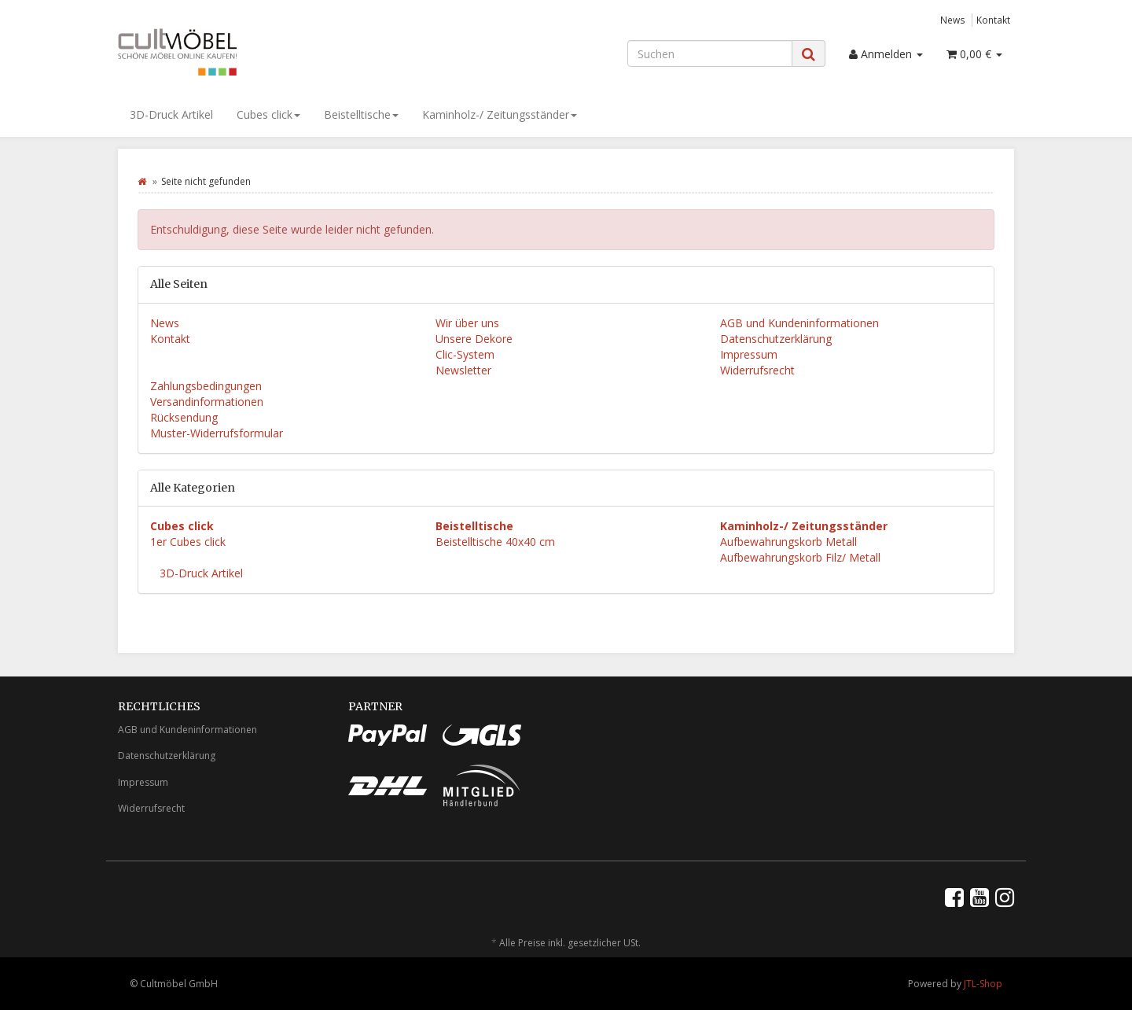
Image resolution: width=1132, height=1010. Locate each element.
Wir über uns (467, 322)
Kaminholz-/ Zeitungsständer (499, 114)
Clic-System (465, 354)
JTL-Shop (983, 983)
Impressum (748, 354)
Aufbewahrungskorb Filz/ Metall (800, 557)
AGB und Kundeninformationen (799, 322)
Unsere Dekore (474, 338)
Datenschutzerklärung (776, 338)
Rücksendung (184, 417)
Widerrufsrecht (757, 370)
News (952, 19)
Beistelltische (361, 114)
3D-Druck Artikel (171, 114)
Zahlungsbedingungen (206, 385)
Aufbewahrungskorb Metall (788, 541)
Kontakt (993, 19)
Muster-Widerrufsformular (216, 433)
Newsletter (463, 370)
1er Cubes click (188, 541)
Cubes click (268, 114)
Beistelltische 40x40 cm (495, 541)
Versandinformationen (206, 401)
